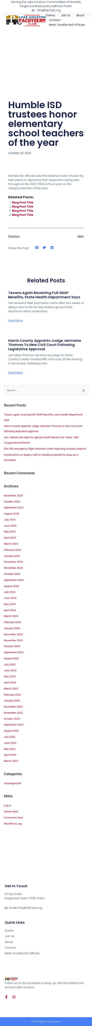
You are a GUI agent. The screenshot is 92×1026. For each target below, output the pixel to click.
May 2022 (10, 748)
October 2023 (12, 646)
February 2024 (12, 622)
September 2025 (13, 507)
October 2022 (12, 718)
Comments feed (13, 817)
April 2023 (10, 682)
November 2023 (13, 640)
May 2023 (10, 676)
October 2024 (12, 573)
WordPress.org (12, 823)
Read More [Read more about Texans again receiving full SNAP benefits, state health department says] (15, 320)
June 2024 (10, 598)
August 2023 (11, 658)
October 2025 (12, 501)
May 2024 (10, 604)
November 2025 (13, 495)
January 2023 (12, 700)
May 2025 (10, 531)
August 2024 (11, 586)
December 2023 (13, 634)
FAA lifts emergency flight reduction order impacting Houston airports (45, 448)
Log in (7, 805)
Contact (55, 20)
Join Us (65, 15)
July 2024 (9, 591)
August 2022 (11, 730)
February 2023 (12, 694)
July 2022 (9, 736)
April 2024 (10, 610)
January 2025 (12, 555)
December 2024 (13, 561)
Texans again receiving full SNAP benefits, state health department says (44, 294)
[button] (37, 247)
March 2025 (11, 543)
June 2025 (10, 525)
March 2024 (11, 616)
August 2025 (11, 513)
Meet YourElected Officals (67, 25)
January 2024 (12, 628)
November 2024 (13, 567)
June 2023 (10, 670)
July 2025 (9, 519)
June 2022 (10, 742)
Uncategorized (12, 783)
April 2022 (10, 754)
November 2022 (13, 712)
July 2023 (9, 664)
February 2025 (12, 549)
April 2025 (10, 537)
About (80, 15)
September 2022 (13, 724)
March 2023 (11, 688)
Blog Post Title (22, 202)
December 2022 (13, 706)
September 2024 (13, 579)
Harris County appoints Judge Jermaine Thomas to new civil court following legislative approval (44, 344)
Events (50, 15)
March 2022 (11, 760)
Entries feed (11, 811)
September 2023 (13, 652)
